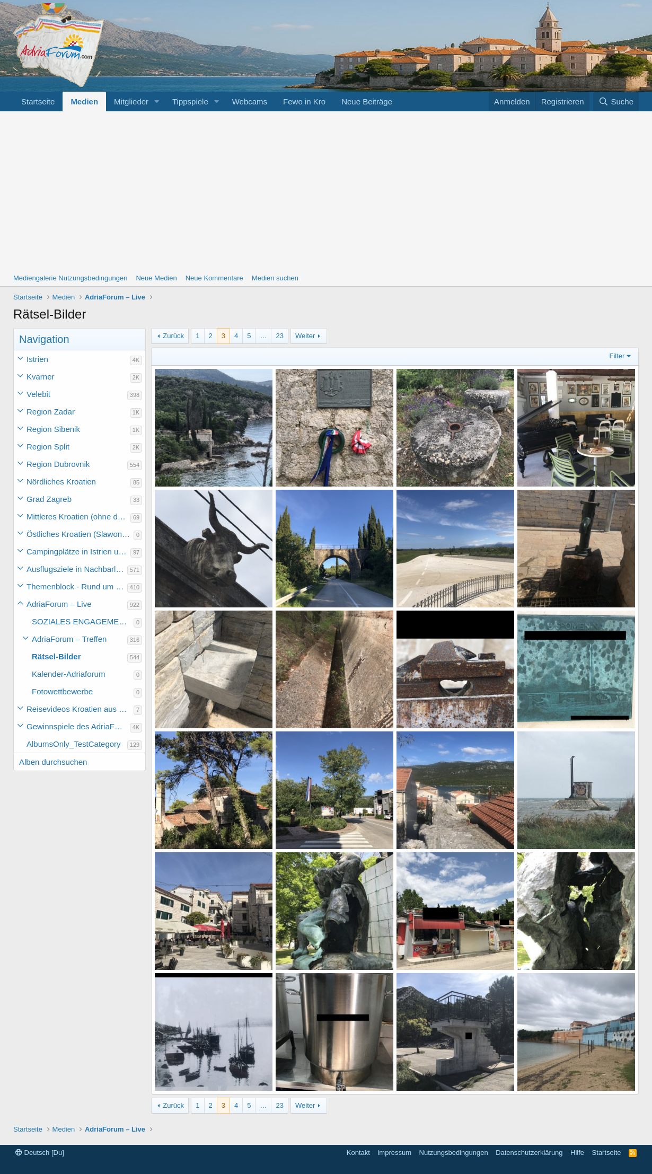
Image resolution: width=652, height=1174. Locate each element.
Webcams (249, 101)
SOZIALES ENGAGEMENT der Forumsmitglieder (83, 621)
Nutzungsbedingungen (453, 1153)
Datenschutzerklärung (529, 1153)
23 (279, 336)
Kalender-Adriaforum (68, 673)
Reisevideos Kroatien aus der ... (80, 708)
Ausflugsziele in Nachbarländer (77, 568)
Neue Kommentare (214, 278)
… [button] (263, 336)
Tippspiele (190, 101)
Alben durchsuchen (53, 761)
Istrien (37, 359)
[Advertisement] (326, 191)
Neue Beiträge (366, 101)
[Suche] (616, 101)
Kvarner (41, 376)
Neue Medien (156, 278)
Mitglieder (131, 101)
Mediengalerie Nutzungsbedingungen (70, 278)
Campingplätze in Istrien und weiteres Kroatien (78, 551)
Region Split (48, 446)
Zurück (173, 336)
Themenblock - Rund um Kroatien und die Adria (77, 586)
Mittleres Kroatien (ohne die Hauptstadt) (78, 516)
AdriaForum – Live (59, 603)
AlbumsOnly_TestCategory (74, 743)
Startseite (38, 101)
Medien (84, 101)
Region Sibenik (53, 429)
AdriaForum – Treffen (69, 638)
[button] (156, 101)
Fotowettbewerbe (62, 691)
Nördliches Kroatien (61, 481)
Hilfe (577, 1153)
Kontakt (358, 1153)
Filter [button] (617, 356)
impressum (394, 1153)
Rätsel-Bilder (56, 656)
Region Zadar (51, 411)
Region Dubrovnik (58, 464)
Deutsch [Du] (39, 1153)
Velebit (38, 394)
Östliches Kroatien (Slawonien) (80, 534)
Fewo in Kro (304, 101)
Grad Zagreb (49, 499)
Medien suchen (275, 278)
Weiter (305, 336)
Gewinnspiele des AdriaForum (78, 726)
